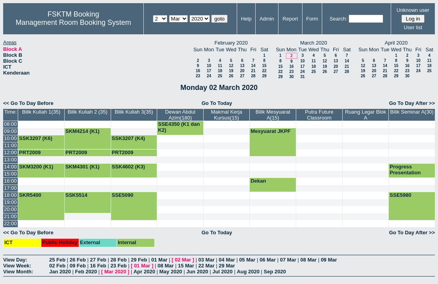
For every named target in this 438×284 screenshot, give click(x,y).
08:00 (10, 124)
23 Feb (118, 266)
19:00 (10, 202)
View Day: (15, 260)
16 (198, 71)
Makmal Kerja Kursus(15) (226, 115)
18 (220, 71)
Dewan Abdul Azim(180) (180, 115)
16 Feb (98, 266)
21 (253, 71)
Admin (267, 19)
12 (231, 66)
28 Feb (118, 260)
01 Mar (159, 260)
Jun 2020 (197, 272)
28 (253, 76)
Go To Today (217, 103)
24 (209, 76)
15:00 (10, 174)
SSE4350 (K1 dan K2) (179, 127)
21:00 (10, 216)
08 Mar (309, 260)
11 (220, 66)
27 (242, 76)
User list (413, 27)
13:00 (10, 160)
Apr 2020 (144, 272)
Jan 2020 (60, 272)
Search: (338, 19)
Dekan (258, 181)
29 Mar (227, 266)
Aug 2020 (248, 272)
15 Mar (186, 266)
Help (246, 19)
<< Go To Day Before (28, 103)
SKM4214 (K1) (82, 131)
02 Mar (183, 260)
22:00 (10, 223)
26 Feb (78, 260)
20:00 (10, 209)
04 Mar (227, 260)
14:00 (10, 167)
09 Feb (78, 266)
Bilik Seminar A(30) (412, 112)
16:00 (10, 181)
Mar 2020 (115, 272)
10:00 (10, 138)
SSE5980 (400, 195)
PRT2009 (30, 152)
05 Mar (247, 260)
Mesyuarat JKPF (270, 131)
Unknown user (413, 10)
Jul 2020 (222, 272)
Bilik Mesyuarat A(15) (273, 115)
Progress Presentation (405, 170)
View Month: (18, 272)
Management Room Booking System (73, 22)
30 (291, 77)
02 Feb (57, 266)
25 (220, 76)
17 (209, 71)
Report (290, 19)
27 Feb (98, 260)
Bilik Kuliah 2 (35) (88, 112)
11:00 (10, 145)
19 (231, 71)
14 (253, 66)
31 (302, 77)
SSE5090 (123, 195)
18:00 (10, 195)
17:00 (10, 188)
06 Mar (268, 260)
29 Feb (139, 260)
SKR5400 (30, 195)
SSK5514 (76, 195)
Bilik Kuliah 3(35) (134, 112)
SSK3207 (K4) (128, 138)
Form (312, 19)
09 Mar (329, 260)
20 (242, 71)
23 (198, 76)
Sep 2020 (275, 272)
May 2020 (171, 272)
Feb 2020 (86, 272)
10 (209, 66)
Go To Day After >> (412, 103)
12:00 (10, 152)
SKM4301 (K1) (82, 167)
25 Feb (57, 260)
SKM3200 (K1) (36, 167)
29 (264, 76)
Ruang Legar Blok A (365, 115)
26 (231, 76)
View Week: (17, 266)
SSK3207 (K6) (35, 138)
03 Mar (207, 260)
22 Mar (207, 266)
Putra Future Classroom (319, 115)
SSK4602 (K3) (128, 167)
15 (264, 66)
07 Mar (288, 260)
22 (264, 71)
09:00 (10, 131)
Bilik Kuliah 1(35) (41, 112)
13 (242, 66)
